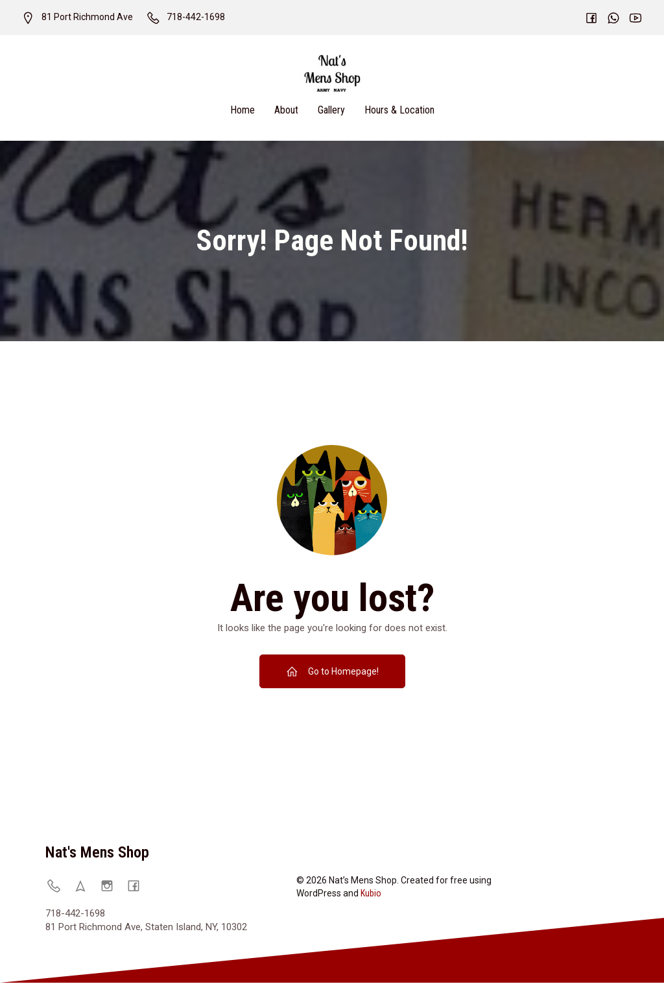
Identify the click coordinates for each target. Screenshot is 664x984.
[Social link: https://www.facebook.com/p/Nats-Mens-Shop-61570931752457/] (138, 886)
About (286, 110)
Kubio (371, 894)
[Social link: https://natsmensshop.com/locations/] (85, 886)
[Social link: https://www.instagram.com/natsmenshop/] (112, 886)
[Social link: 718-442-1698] (58, 886)
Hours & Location (399, 110)
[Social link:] (585, 17)
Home (242, 110)
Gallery (331, 110)
